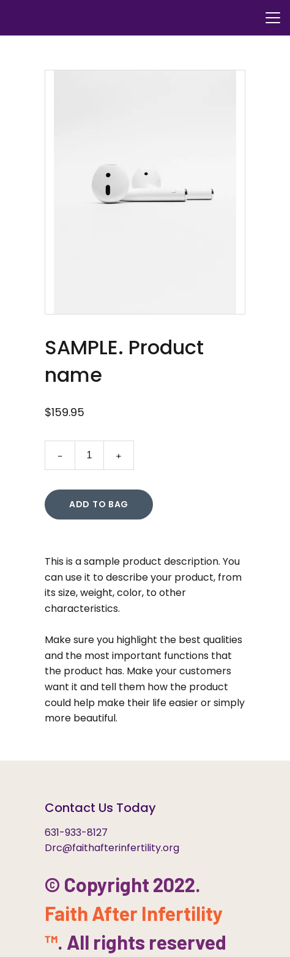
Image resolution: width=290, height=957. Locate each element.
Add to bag (98, 504)
